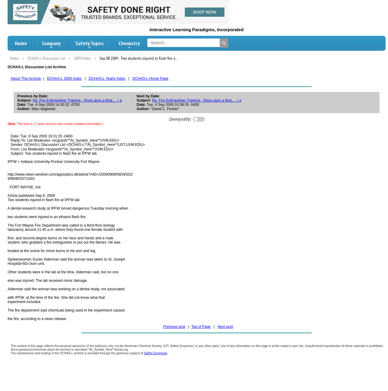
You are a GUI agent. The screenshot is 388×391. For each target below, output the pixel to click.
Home (21, 43)
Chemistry (129, 45)
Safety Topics (89, 45)
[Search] (224, 43)
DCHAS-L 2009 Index (64, 78)
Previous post (174, 327)
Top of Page (201, 327)
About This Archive (26, 78)
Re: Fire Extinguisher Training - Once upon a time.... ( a (77, 100)
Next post (225, 327)
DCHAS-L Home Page (150, 78)
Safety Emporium (155, 353)
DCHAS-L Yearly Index (107, 78)
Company (51, 45)
